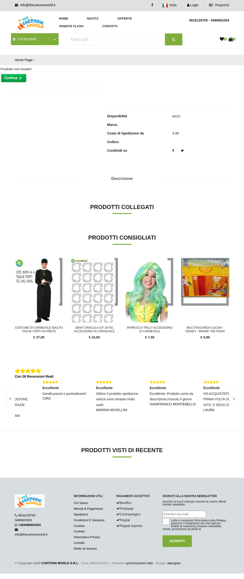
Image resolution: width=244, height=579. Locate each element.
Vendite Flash (71, 26)
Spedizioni (81, 514)
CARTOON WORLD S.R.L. (60, 563)
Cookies (79, 526)
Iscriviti (177, 541)
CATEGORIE (25, 39)
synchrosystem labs (139, 563)
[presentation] (234, 398)
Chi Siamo (81, 503)
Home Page (23, 60)
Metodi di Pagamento (88, 508)
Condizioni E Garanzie (89, 520)
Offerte (124, 18)
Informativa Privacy (87, 537)
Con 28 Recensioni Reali (34, 376)
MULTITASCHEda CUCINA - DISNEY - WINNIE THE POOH (205, 329)
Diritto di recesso (85, 548)
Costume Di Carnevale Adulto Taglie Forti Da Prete (39, 329)
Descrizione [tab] (122, 179)
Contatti (109, 26)
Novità (93, 18)
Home (63, 18)
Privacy (221, 520)
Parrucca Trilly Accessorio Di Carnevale (150, 329)
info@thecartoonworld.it (37, 5)
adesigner (174, 563)
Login (192, 5)
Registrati (219, 5)
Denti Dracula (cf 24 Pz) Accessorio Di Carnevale (94, 329)
